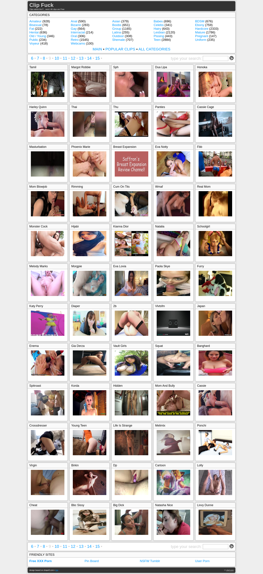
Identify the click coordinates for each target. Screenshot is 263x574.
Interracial (78, 32)
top (57, 570)
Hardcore (201, 28)
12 (73, 58)
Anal (74, 21)
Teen (157, 39)
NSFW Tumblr (150, 561)
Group (116, 28)
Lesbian (159, 32)
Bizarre (76, 25)
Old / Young (37, 36)
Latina (116, 32)
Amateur (35, 21)
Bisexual (35, 25)
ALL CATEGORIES (154, 49)
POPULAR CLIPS (120, 49)
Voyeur (34, 43)
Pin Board (92, 561)
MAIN (97, 49)
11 (65, 58)
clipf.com (230, 570)
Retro (75, 39)
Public (33, 39)
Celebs (159, 25)
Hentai (34, 32)
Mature (200, 32)
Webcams (78, 43)
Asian (116, 21)
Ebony (199, 25)
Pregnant (201, 36)
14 (89, 58)
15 (97, 58)
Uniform (200, 39)
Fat (31, 28)
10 (57, 58)
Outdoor (118, 36)
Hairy (157, 28)
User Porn (202, 561)
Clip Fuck (41, 5)
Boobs (116, 25)
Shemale (118, 39)
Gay (74, 28)
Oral (74, 36)
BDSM (199, 21)
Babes (158, 21)
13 (81, 58)
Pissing (159, 36)
